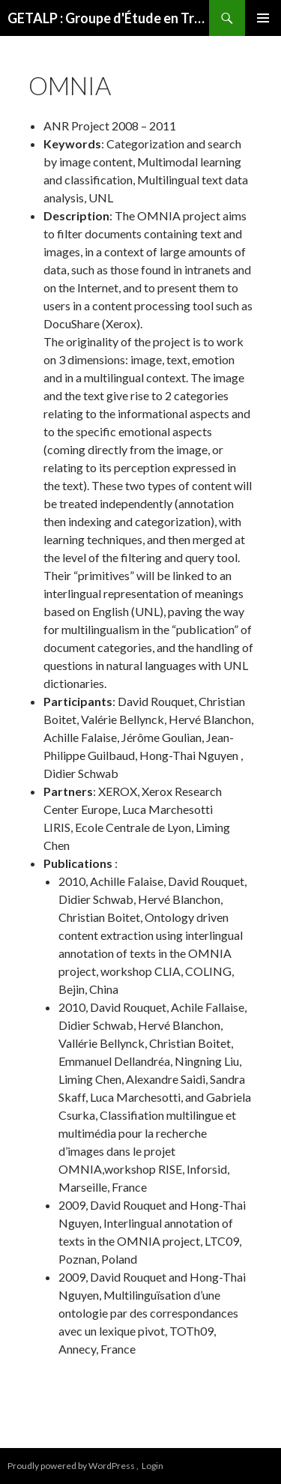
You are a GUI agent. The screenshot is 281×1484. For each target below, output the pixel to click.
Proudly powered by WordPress (71, 1465)
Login (152, 1465)
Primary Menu (263, 18)
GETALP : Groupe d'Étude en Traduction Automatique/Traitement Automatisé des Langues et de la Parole (108, 18)
